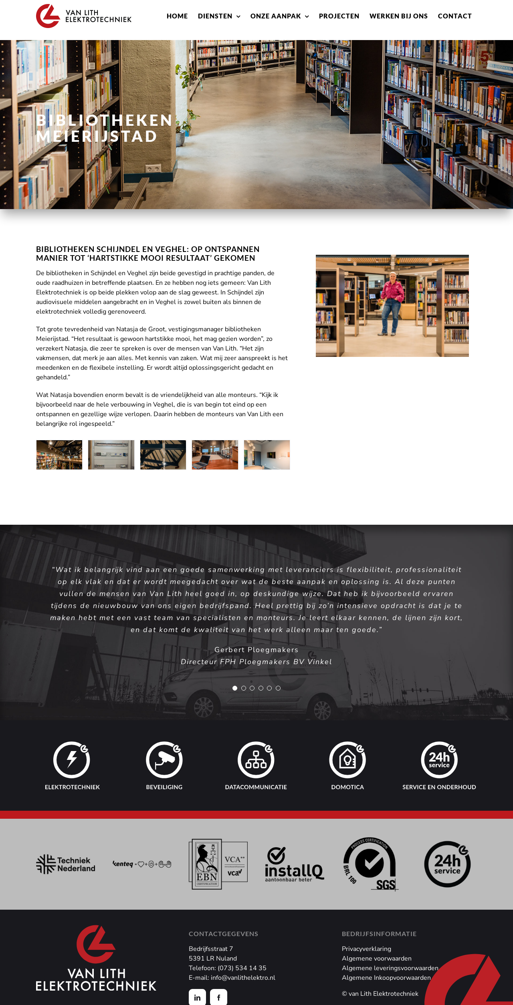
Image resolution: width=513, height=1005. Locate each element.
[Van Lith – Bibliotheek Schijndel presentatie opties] (215, 444)
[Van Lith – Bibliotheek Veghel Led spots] (163, 444)
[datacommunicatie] (256, 746)
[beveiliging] (164, 746)
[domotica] (348, 746)
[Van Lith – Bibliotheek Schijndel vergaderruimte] (267, 444)
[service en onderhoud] (439, 746)
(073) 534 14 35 (242, 968)
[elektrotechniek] (73, 746)
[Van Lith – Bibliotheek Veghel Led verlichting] (59, 444)
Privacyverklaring (366, 949)
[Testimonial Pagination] (234, 688)
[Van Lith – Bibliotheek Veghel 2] (111, 444)
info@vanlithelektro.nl (243, 977)
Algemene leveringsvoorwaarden (390, 968)
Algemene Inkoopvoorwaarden (386, 977)
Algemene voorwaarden (377, 958)
